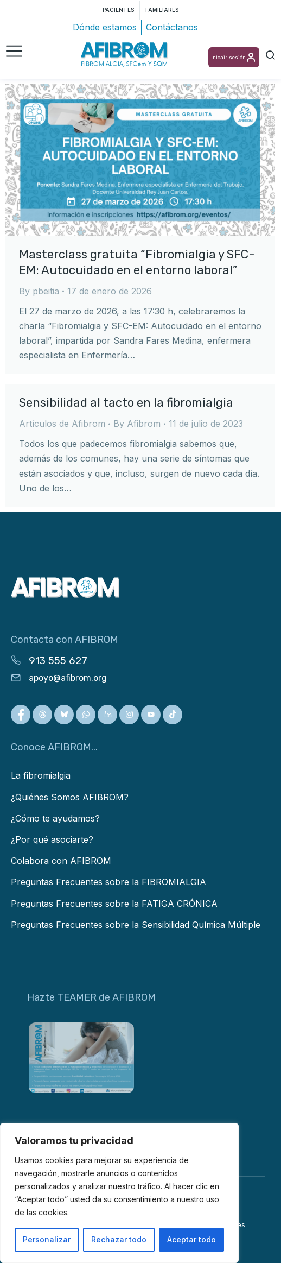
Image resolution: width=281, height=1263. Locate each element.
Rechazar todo (118, 1239)
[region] (119, 1193)
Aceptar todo (191, 1239)
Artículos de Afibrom (62, 423)
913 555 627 (58, 660)
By (39, 291)
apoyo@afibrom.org (68, 678)
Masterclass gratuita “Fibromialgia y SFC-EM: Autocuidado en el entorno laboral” (137, 262)
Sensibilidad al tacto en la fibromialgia (126, 402)
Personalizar (47, 1239)
